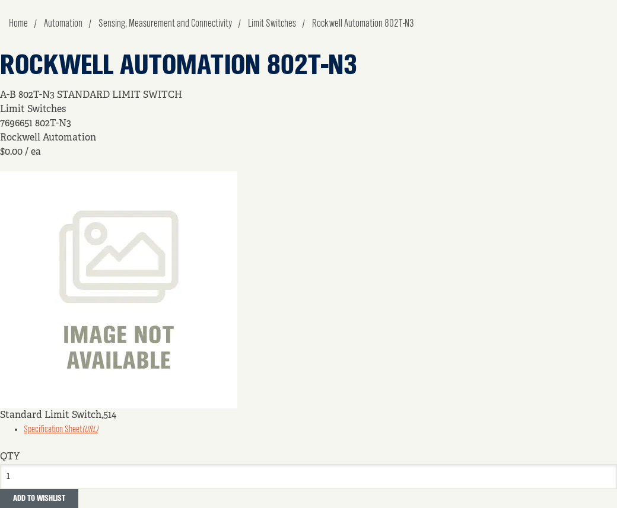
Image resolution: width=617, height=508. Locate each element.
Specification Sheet (61, 429)
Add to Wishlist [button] (39, 498)
